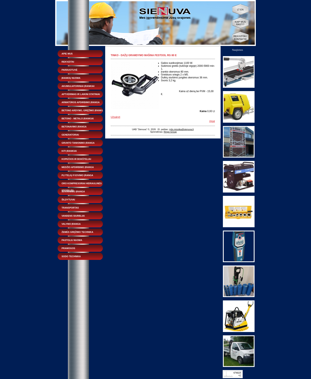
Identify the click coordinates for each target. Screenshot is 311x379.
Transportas (70, 207)
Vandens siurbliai (73, 216)
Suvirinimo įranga (73, 191)
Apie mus (67, 53)
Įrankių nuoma (71, 78)
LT (238, 9)
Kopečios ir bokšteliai (76, 159)
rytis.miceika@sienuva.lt (181, 129)
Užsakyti (115, 117)
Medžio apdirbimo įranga (78, 167)
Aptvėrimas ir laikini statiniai (81, 94)
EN (241, 9)
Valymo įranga (71, 224)
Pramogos (68, 248)
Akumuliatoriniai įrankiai (78, 86)
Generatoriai (70, 134)
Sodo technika (71, 256)
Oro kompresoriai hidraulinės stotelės (82, 184)
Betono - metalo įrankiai (78, 118)
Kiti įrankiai (69, 151)
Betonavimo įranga (74, 126)
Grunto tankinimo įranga (78, 143)
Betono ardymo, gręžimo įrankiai (83, 110)
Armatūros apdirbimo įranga (81, 102)
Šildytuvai (68, 199)
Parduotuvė (69, 70)
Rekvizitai (68, 61)
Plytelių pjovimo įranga (77, 175)
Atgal (212, 121)
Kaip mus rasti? (240, 23)
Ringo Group (170, 132)
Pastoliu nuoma (72, 240)
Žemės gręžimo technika (77, 232)
